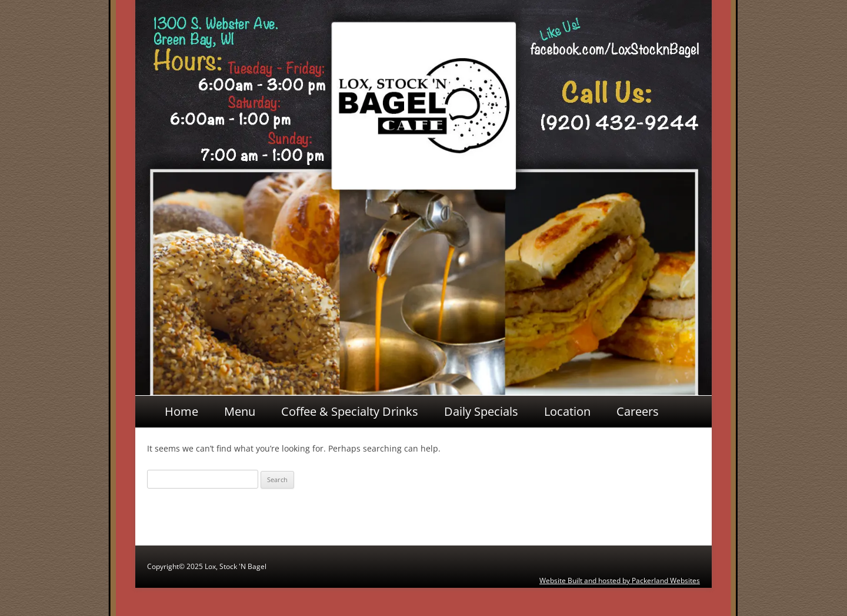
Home (181, 411)
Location (567, 411)
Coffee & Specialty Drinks (349, 411)
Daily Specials (481, 411)
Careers (637, 411)
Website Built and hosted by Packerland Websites (619, 580)
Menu (239, 411)
